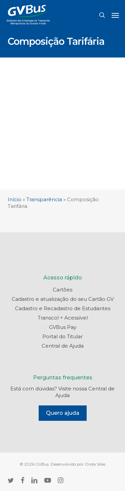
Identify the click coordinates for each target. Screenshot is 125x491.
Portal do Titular (62, 336)
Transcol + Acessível (63, 318)
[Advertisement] (62, 123)
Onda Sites (95, 464)
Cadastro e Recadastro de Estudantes (62, 308)
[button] (115, 15)
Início (14, 199)
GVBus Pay (62, 327)
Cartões (62, 289)
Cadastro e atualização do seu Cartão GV (63, 299)
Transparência (44, 199)
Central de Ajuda (63, 346)
